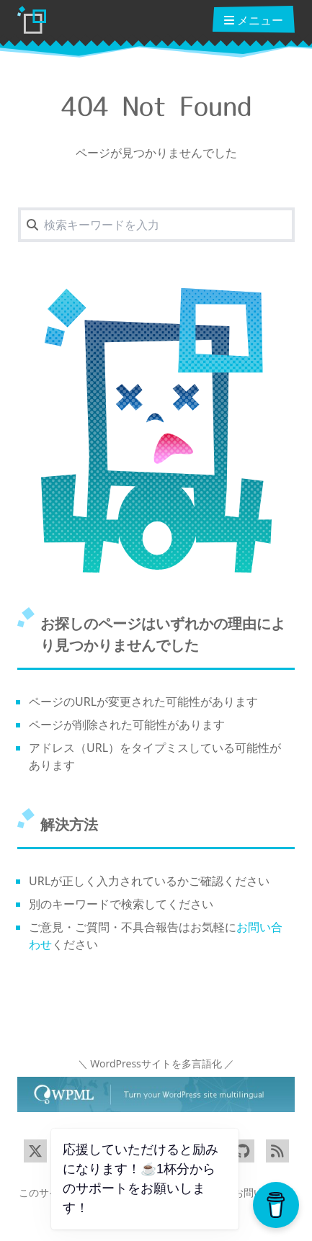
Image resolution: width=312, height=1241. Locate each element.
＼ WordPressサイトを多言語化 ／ (156, 1063)
